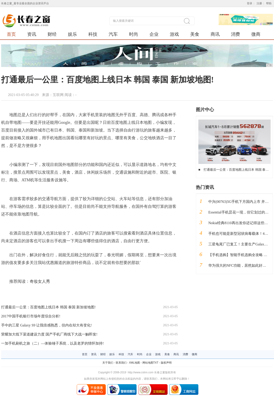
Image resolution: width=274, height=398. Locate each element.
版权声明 (166, 362)
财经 (52, 34)
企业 (154, 34)
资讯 (31, 34)
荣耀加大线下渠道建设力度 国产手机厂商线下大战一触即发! (49, 334)
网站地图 (147, 362)
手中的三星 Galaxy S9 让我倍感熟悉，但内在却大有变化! (46, 325)
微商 (255, 34)
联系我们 (121, 362)
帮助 (269, 3)
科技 (92, 34)
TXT (155, 362)
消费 (235, 34)
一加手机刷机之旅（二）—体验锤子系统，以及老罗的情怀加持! (52, 343)
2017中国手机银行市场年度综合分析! (30, 316)
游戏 (174, 34)
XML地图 (134, 362)
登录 (249, 3)
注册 (259, 3)
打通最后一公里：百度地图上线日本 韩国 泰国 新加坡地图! (48, 307)
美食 (194, 34)
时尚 (133, 34)
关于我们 (107, 362)
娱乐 (72, 34)
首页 (11, 34)
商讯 (215, 34)
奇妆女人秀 (40, 281)
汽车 (113, 34)
